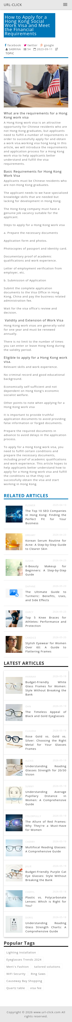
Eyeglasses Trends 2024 (24, 959)
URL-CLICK (13, 4)
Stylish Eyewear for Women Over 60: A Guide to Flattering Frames (45, 647)
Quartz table (15, 988)
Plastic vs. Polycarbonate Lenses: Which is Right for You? (45, 901)
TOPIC (10, 53)
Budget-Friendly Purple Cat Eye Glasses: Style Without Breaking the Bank (45, 876)
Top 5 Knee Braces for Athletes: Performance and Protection (45, 622)
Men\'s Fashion (17, 966)
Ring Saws (38, 974)
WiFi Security (16, 974)
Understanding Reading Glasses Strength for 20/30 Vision (45, 770)
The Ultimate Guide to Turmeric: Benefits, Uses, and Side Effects (45, 596)
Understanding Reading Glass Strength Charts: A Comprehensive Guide (45, 927)
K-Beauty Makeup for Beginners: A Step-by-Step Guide (45, 570)
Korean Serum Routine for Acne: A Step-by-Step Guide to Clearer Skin (45, 545)
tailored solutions (47, 966)
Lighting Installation (21, 952)
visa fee (36, 988)
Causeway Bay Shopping (24, 981)
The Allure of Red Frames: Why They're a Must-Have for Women (45, 826)
